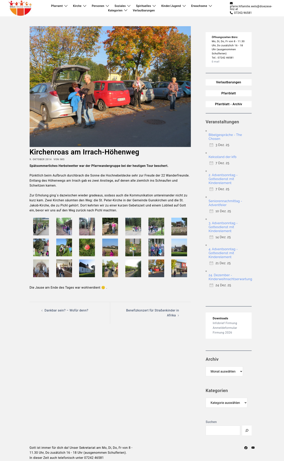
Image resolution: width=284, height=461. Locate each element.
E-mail (215, 61)
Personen (98, 5)
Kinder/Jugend (171, 5)
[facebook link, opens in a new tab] (245, 448)
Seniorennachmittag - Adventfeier (225, 203)
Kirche (77, 5)
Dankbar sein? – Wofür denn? (66, 310)
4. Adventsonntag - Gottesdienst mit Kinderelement (223, 253)
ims (62, 159)
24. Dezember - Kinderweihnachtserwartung (230, 277)
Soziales (120, 5)
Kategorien (115, 10)
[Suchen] (247, 430)
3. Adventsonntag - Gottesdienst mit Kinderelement (223, 227)
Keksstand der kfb (222, 157)
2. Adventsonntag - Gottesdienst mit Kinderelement (223, 179)
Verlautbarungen (144, 10)
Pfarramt (57, 5)
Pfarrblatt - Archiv (228, 104)
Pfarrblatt (228, 93)
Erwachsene (199, 5)
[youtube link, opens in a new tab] (253, 448)
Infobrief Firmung (225, 323)
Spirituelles (143, 5)
